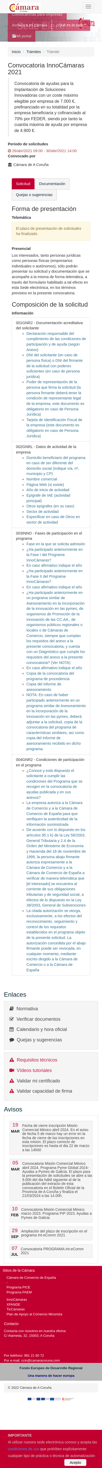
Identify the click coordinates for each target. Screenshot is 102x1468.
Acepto (75, 1462)
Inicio (16, 52)
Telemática (21, 217)
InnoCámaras (17, 1299)
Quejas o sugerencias (34, 195)
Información (22, 313)
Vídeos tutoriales (34, 1070)
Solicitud (23, 184)
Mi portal (21, 36)
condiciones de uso (23, 1449)
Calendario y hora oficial (41, 1029)
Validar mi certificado (38, 1080)
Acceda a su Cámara (29, 25)
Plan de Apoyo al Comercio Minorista (34, 1314)
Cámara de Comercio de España (31, 1278)
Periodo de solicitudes (28, 144)
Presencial (21, 248)
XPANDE (13, 1304)
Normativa (27, 1008)
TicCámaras (16, 1309)
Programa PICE (18, 1287)
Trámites (33, 52)
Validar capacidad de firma (44, 1091)
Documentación (52, 184)
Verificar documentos (38, 1019)
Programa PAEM (19, 1292)
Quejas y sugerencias (39, 1039)
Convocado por (22, 156)
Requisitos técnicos (37, 1060)
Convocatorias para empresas (37, 14)
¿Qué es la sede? (71, 25)
